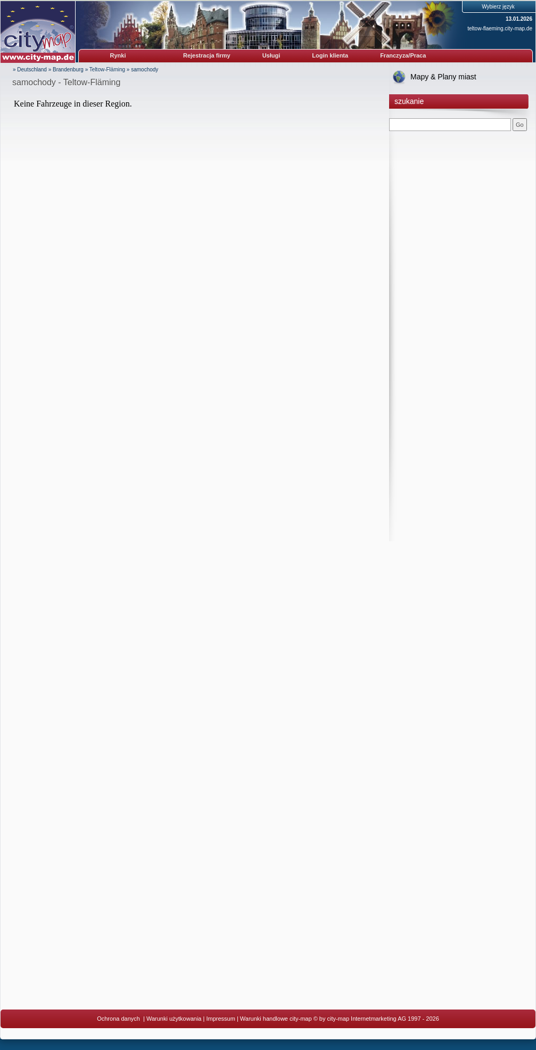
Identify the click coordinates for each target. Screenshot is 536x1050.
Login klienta (330, 55)
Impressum (220, 1018)
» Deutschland (30, 69)
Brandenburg (68, 69)
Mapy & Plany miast (443, 76)
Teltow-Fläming (107, 69)
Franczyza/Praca (403, 55)
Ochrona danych (119, 1018)
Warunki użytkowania (174, 1018)
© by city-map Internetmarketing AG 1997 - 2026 (376, 1018)
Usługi (271, 55)
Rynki (118, 55)
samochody (144, 69)
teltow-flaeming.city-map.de (499, 28)
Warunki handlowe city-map (276, 1018)
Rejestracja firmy (206, 55)
